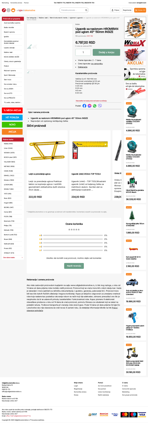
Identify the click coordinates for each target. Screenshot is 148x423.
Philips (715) (8, 225)
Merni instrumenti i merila (58, 18)
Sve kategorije (31, 18)
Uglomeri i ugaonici (76, 18)
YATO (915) (7, 194)
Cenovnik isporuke (129, 389)
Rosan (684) (8, 239)
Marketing (5, 3)
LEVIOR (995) (8, 185)
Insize (77, 24)
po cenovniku (97, 63)
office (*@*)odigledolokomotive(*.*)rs (18, 416)
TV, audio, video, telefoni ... (13, 102)
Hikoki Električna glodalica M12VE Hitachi (135, 191)
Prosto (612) (8, 248)
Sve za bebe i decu (10, 84)
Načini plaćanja (103, 395)
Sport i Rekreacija (9, 75)
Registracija (78, 389)
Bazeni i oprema (9, 32)
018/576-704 (70, 3)
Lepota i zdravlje (9, 48)
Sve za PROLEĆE (9, 98)
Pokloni (6, 66)
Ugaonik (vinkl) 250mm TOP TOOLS (85, 174)
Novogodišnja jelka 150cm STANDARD (135, 225)
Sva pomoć (102, 389)
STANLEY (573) (9, 253)
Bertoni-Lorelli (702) (10, 235)
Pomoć (26, 3)
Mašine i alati (8, 52)
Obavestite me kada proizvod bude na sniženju (91, 101)
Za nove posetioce (104, 386)
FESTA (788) (8, 216)
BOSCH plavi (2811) (10, 157)
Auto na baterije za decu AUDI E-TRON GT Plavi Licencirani (134, 292)
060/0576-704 (89, 3)
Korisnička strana (16, 3)
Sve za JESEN (8, 89)
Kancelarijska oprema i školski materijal (11, 42)
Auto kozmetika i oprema (12, 23)
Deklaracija (82, 67)
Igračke (6, 36)
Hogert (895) (8, 203)
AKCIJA (12, 131)
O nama (125, 386)
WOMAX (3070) (9, 153)
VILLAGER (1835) (9, 162)
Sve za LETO (8, 93)
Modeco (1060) (9, 180)
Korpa (76, 395)
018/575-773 (61, 3)
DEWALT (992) (9, 189)
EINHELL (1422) (9, 175)
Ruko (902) (7, 198)
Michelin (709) (8, 230)
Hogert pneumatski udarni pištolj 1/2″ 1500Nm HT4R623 (135, 328)
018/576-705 (79, 3)
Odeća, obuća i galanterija (12, 61)
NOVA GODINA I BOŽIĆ (11, 57)
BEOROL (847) (8, 207)
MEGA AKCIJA (12, 110)
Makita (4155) (8, 144)
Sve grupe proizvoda (129, 395)
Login (76, 386)
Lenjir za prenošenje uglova (39, 174)
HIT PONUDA (12, 117)
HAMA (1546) (8, 171)
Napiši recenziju (74, 266)
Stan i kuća (7, 79)
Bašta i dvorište (9, 27)
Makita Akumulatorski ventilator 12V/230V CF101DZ (133, 122)
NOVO (12, 124)
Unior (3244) (8, 148)
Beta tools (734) (9, 221)
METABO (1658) (9, 166)
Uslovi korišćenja (104, 392)
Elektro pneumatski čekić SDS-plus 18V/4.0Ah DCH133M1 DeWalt (134, 363)
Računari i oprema (10, 70)
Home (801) (8, 212)
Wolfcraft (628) (9, 244)
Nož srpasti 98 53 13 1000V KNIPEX (133, 258)
